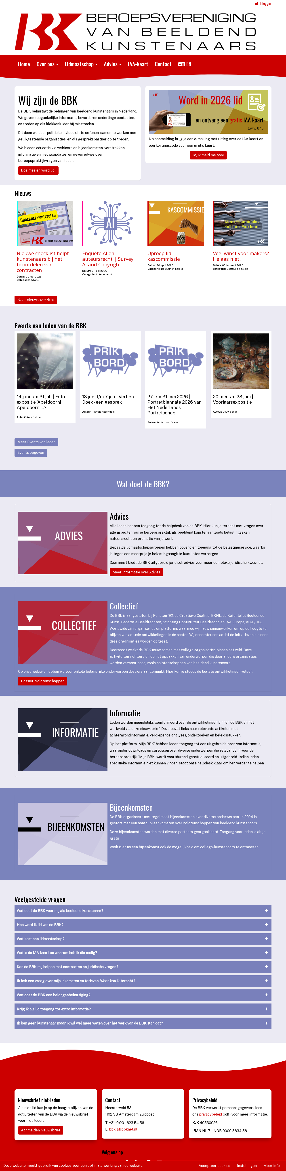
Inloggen (262, 3)
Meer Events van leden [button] (36, 442)
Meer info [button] (271, 1166)
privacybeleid (211, 1114)
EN (184, 64)
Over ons (47, 64)
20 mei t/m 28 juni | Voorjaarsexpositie (233, 399)
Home (24, 64)
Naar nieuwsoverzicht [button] (35, 299)
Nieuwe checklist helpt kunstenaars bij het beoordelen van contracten (43, 262)
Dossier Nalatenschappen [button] (42, 681)
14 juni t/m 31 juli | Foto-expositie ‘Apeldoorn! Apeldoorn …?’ (42, 402)
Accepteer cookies (214, 1166)
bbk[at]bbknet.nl (123, 1129)
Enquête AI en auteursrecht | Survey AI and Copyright (107, 259)
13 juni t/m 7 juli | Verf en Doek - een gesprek (108, 399)
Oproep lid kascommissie (163, 256)
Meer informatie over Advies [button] (136, 572)
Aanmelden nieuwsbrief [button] (40, 1130)
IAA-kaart (138, 64)
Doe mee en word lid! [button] (38, 170)
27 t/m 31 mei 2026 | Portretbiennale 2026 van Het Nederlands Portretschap (174, 405)
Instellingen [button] (247, 1166)
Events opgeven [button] (30, 452)
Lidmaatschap (81, 64)
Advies (112, 64)
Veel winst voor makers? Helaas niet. (241, 256)
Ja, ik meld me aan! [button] (208, 155)
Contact (163, 64)
